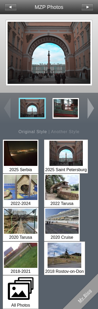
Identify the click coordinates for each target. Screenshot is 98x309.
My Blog (85, 295)
